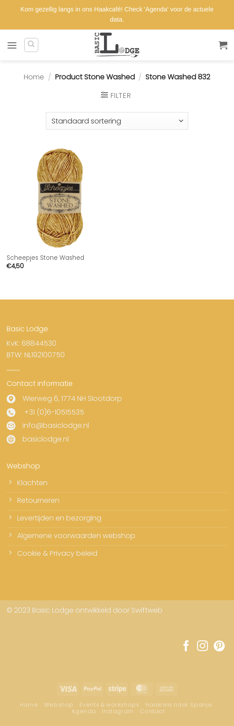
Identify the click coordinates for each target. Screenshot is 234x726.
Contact (152, 711)
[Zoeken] (31, 45)
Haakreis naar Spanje (178, 704)
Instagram (118, 711)
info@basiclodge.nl (55, 425)
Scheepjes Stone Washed (45, 258)
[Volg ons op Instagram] (202, 646)
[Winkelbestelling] (117, 121)
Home (34, 77)
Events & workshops (109, 704)
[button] (12, 45)
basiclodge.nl (45, 439)
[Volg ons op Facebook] (186, 646)
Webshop (59, 704)
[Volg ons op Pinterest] (219, 646)
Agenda (83, 711)
